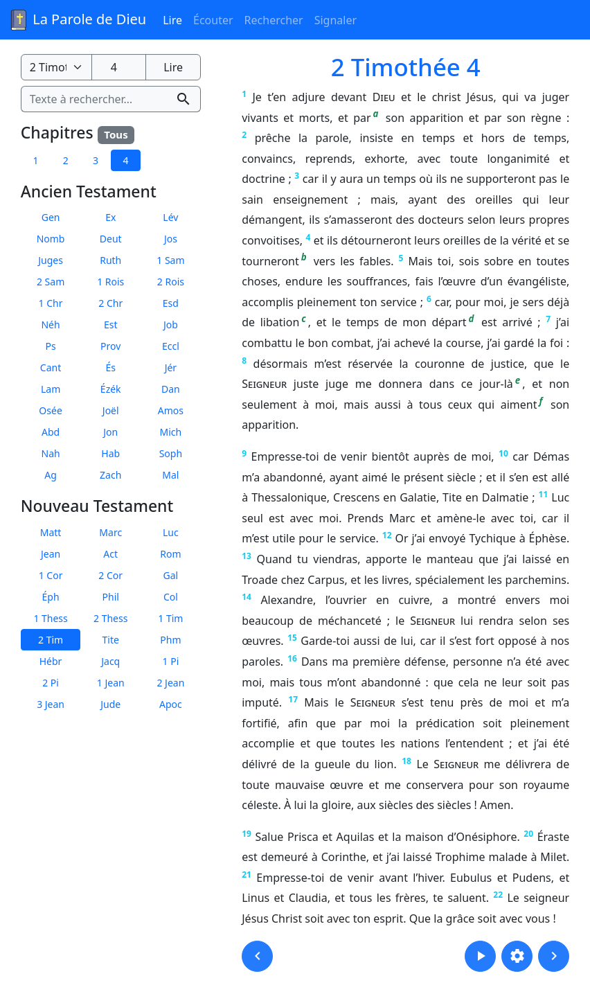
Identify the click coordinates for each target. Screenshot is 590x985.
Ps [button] (50, 346)
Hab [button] (110, 453)
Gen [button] (51, 217)
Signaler (335, 20)
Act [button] (110, 553)
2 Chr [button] (110, 303)
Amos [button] (171, 410)
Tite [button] (110, 639)
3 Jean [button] (50, 704)
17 (293, 699)
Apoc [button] (170, 704)
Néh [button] (50, 324)
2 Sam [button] (50, 281)
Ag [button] (50, 474)
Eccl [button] (170, 346)
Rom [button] (170, 553)
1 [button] (35, 160)
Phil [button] (110, 596)
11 (543, 494)
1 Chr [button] (51, 303)
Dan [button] (170, 389)
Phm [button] (170, 639)
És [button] (110, 367)
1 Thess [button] (50, 618)
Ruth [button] (110, 260)
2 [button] (66, 160)
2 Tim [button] (50, 639)
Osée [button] (50, 410)
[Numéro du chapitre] (118, 67)
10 (503, 453)
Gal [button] (171, 575)
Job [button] (170, 324)
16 (292, 658)
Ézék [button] (110, 389)
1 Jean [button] (111, 682)
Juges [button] (50, 260)
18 (406, 761)
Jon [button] (110, 431)
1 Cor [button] (51, 575)
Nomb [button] (51, 238)
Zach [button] (110, 474)
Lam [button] (50, 389)
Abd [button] (51, 431)
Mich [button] (171, 431)
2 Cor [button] (110, 575)
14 (246, 597)
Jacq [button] (110, 661)
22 (498, 894)
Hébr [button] (50, 661)
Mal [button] (170, 474)
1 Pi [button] (171, 661)
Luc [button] (171, 532)
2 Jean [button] (170, 682)
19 (246, 834)
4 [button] (125, 160)
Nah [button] (51, 453)
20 (528, 834)
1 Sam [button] (170, 260)
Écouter (213, 20)
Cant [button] (50, 367)
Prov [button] (110, 346)
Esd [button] (171, 303)
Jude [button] (110, 704)
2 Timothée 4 (406, 67)
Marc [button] (110, 532)
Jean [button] (50, 553)
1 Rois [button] (110, 281)
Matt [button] (51, 532)
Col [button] (170, 596)
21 (246, 874)
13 (246, 556)
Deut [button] (111, 238)
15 (292, 638)
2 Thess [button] (110, 618)
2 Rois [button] (170, 281)
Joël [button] (110, 410)
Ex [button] (110, 217)
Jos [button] (170, 238)
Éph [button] (51, 596)
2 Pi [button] (50, 682)
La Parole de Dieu (77, 20)
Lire (172, 20)
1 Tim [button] (170, 618)
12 (387, 535)
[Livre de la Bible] (56, 67)
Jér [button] (171, 367)
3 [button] (95, 160)
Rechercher (273, 20)
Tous (115, 134)
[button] (257, 956)
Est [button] (111, 324)
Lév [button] (170, 217)
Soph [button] (170, 453)
